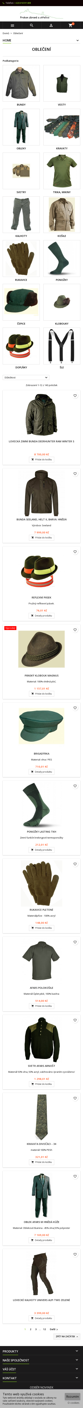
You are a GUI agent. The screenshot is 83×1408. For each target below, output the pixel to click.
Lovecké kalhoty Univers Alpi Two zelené (41, 1300)
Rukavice (21, 280)
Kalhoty (21, 236)
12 (44, 1329)
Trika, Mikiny (62, 192)
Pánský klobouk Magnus (42, 675)
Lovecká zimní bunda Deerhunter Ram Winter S (41, 441)
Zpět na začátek (67, 1336)
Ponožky (62, 280)
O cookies (73, 1402)
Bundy (21, 104)
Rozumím (72, 1397)
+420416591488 (22, 2)
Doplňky (21, 367)
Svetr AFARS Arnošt (41, 1066)
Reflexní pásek (41, 597)
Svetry (21, 192)
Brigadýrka (41, 753)
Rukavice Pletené (41, 909)
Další (54, 1329)
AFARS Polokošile (41, 987)
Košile (62, 236)
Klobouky (61, 323)
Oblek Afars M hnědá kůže (41, 1222)
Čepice (21, 323)
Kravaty (62, 148)
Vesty (62, 104)
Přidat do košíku (41, 459)
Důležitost (26, 377)
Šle (62, 367)
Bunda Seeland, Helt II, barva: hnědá (42, 519)
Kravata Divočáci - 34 (41, 1144)
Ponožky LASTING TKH (41, 831)
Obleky (21, 148)
